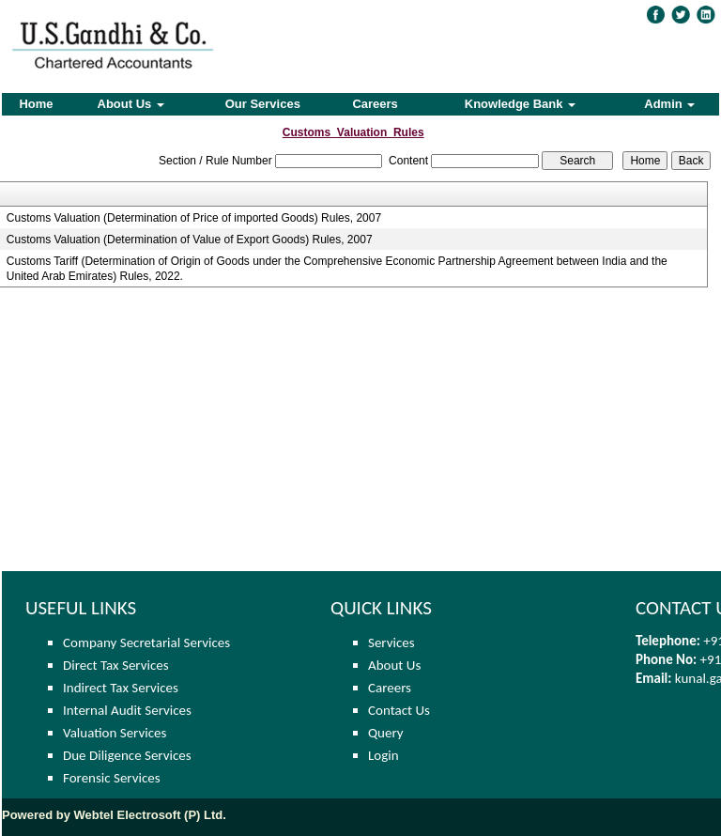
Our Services (262, 104)
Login (383, 755)
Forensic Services (112, 777)
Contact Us (399, 710)
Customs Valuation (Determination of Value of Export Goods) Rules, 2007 (190, 239)
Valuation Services (114, 732)
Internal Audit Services (127, 710)
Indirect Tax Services (120, 687)
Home (36, 104)
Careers (374, 104)
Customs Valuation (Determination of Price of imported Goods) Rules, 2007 (194, 217)
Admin (669, 104)
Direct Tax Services (116, 665)
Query (386, 732)
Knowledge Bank (520, 104)
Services (391, 642)
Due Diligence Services (127, 755)
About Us (131, 104)
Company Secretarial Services (146, 642)
